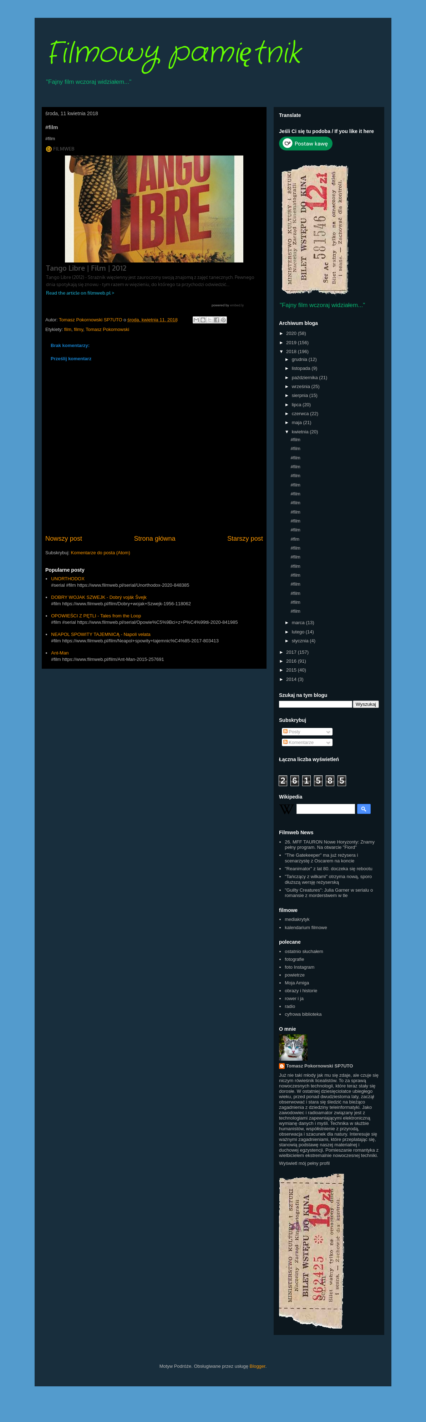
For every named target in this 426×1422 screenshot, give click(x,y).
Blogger (257, 1366)
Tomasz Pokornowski (107, 329)
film (67, 329)
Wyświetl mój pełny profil (304, 1163)
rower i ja (294, 998)
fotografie (294, 959)
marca (299, 622)
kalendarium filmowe (306, 927)
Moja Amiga (297, 982)
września (301, 386)
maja (297, 422)
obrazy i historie (301, 990)
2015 (292, 670)
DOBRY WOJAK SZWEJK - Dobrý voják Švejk (99, 597)
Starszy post (245, 538)
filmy (78, 329)
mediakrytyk (297, 919)
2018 (292, 351)
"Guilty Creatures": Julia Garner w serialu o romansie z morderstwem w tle (329, 892)
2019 (292, 342)
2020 (292, 333)
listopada (302, 368)
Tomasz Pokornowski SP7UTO (319, 1066)
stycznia (301, 640)
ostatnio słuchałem (304, 951)
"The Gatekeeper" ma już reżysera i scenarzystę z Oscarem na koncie (321, 857)
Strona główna (154, 538)
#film (295, 439)
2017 (292, 652)
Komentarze (298, 742)
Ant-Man (60, 653)
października (305, 377)
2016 (292, 661)
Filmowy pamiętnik (172, 53)
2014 (292, 679)
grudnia (300, 359)
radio (290, 1006)
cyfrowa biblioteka (303, 1014)
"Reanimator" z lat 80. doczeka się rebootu (328, 868)
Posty (291, 731)
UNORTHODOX (68, 578)
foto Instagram (299, 967)
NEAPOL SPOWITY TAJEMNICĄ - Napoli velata (100, 634)
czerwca (301, 413)
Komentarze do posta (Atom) (100, 552)
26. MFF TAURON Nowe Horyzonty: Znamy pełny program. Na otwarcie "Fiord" (330, 844)
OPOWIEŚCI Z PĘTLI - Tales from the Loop (96, 615)
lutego (299, 631)
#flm (294, 539)
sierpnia (300, 395)
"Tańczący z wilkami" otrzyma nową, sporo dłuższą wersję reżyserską (328, 879)
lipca (297, 404)
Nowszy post (63, 538)
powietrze (295, 975)
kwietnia (301, 431)
